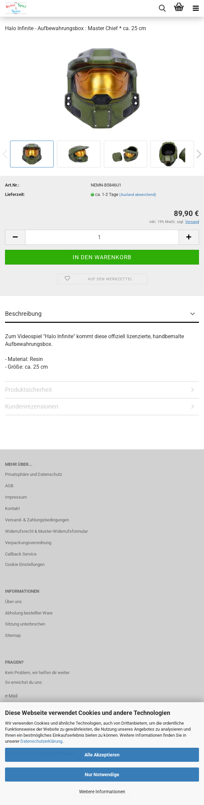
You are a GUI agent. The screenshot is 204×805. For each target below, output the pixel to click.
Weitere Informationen (102, 791)
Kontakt (12, 508)
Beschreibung (23, 313)
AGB (9, 485)
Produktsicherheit (28, 389)
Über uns (13, 601)
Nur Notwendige (102, 774)
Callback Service (21, 554)
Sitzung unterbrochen (25, 624)
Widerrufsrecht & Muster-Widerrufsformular (46, 531)
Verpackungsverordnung (28, 542)
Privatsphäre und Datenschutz (33, 474)
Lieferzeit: (15, 194)
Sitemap (13, 635)
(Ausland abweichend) (137, 195)
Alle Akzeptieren (102, 754)
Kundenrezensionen (31, 406)
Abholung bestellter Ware (29, 612)
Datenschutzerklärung (41, 741)
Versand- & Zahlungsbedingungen (37, 519)
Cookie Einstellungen (25, 564)
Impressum (16, 497)
